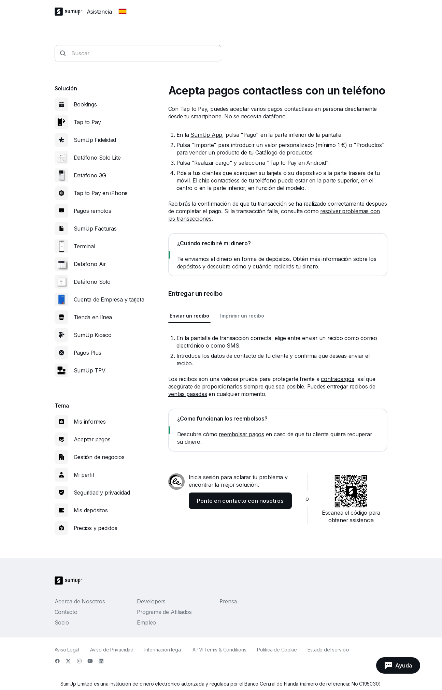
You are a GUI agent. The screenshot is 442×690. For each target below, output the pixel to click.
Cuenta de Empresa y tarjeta (109, 299)
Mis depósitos (91, 510)
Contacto (66, 611)
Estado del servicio (328, 649)
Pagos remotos (92, 210)
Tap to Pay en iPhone (101, 193)
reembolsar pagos (241, 434)
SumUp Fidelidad (95, 139)
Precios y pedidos (95, 528)
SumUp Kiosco (93, 335)
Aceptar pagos (92, 439)
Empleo (146, 622)
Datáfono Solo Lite (97, 157)
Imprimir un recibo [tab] (242, 316)
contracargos (337, 379)
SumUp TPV (89, 370)
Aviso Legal (67, 649)
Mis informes (90, 421)
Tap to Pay (87, 122)
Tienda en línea (93, 317)
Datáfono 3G (90, 175)
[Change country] (122, 11)
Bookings (85, 104)
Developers (151, 601)
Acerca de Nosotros (80, 601)
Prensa (228, 601)
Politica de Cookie (277, 649)
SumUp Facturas (95, 228)
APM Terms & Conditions (219, 649)
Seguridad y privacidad (102, 492)
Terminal (84, 246)
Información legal (163, 649)
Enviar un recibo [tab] (189, 316)
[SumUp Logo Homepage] (71, 11)
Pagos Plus (87, 352)
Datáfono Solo (92, 281)
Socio (62, 622)
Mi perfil (84, 474)
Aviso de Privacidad (111, 649)
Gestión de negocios (99, 457)
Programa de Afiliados (164, 611)
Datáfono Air (90, 264)
